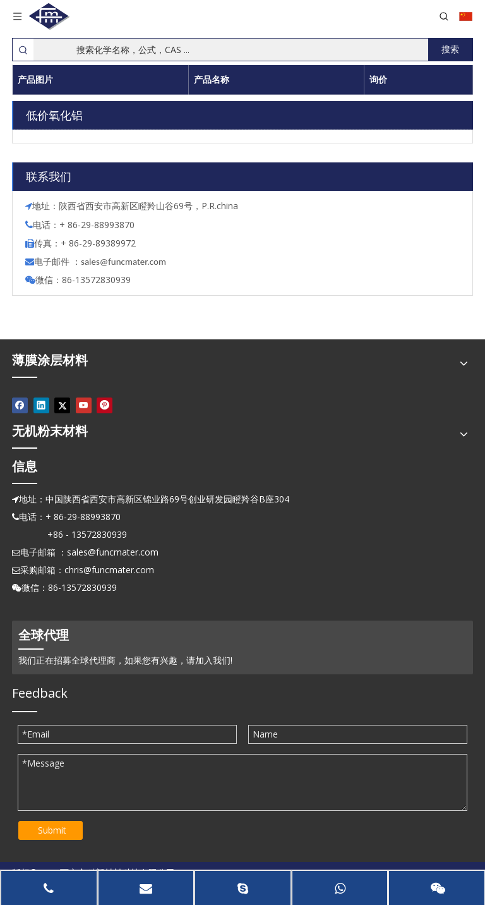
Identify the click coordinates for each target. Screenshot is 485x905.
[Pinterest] (104, 405)
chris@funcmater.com (109, 570)
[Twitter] (62, 405)
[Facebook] (20, 405)
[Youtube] (84, 405)
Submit (52, 830)
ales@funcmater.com (125, 261)
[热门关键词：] (450, 50)
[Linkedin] (41, 405)
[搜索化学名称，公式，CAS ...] (230, 50)
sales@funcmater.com (113, 552)
